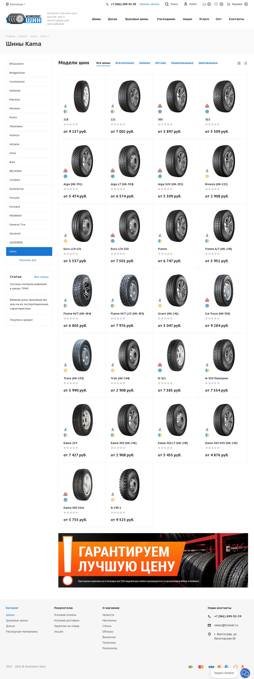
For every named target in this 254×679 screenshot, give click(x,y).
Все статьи (41, 277)
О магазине (110, 608)
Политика (109, 642)
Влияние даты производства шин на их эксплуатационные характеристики (29, 304)
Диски (10, 626)
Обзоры (107, 631)
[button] (245, 673)
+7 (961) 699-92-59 (227, 616)
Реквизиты (109, 648)
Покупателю (63, 608)
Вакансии (109, 637)
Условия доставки (66, 620)
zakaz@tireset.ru (226, 625)
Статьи (106, 626)
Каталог (12, 608)
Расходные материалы (22, 631)
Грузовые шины (17, 620)
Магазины (109, 620)
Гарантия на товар (66, 626)
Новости (108, 615)
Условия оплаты (65, 615)
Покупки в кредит (21, 320)
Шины (10, 615)
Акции (58, 631)
